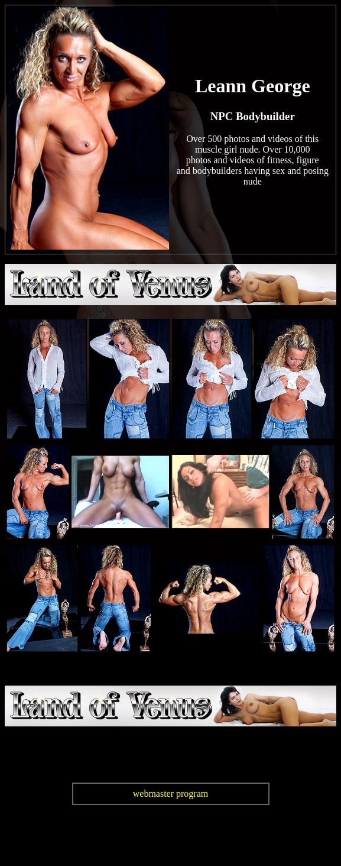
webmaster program (171, 794)
